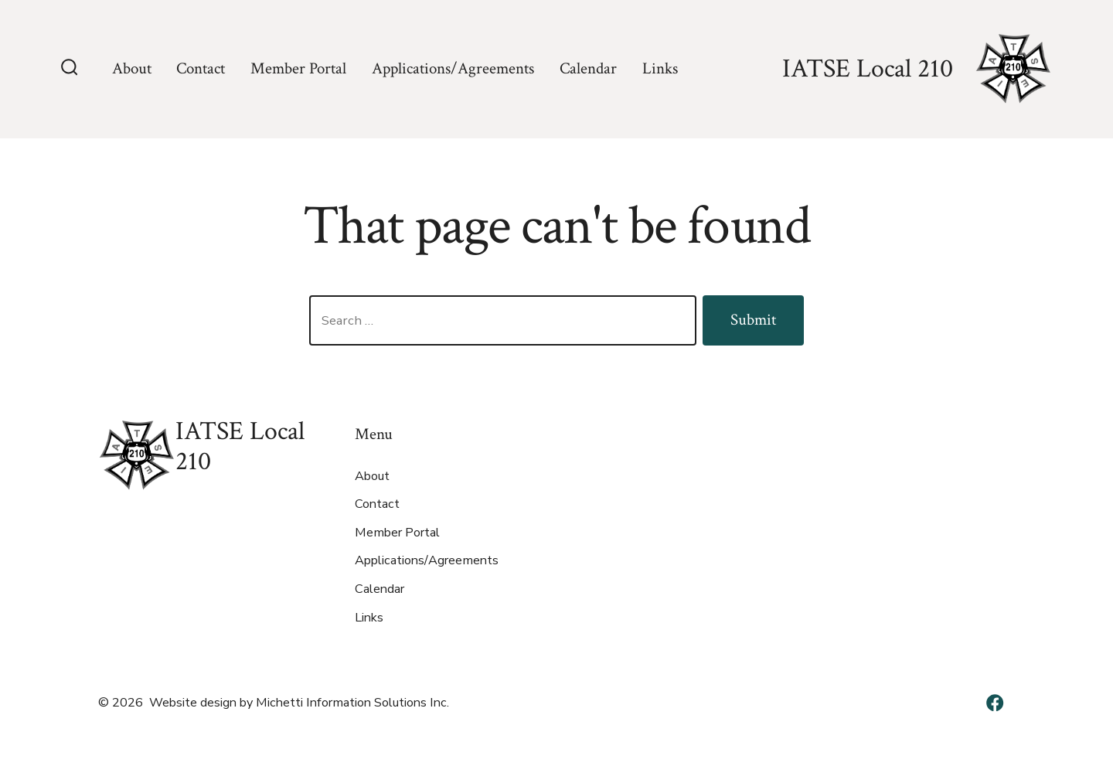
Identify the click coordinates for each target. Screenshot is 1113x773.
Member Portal (298, 68)
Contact (200, 68)
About (131, 68)
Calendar (588, 68)
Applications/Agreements (453, 68)
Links (660, 68)
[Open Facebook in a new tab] (995, 703)
